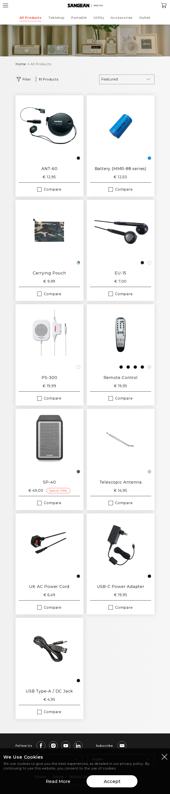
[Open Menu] (5, 5)
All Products (30, 18)
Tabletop (56, 18)
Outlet (145, 18)
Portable (79, 18)
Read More (58, 781)
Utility (98, 18)
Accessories (122, 18)
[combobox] (127, 79)
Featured (109, 79)
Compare (53, 189)
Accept (112, 781)
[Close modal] (164, 757)
